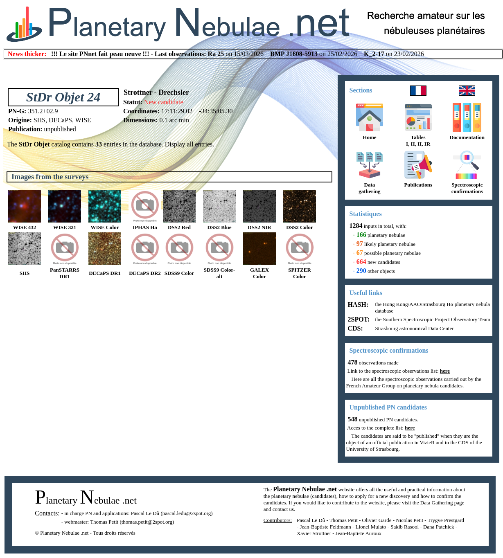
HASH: (357, 304)
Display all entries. (189, 144)
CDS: (354, 328)
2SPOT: (358, 319)
